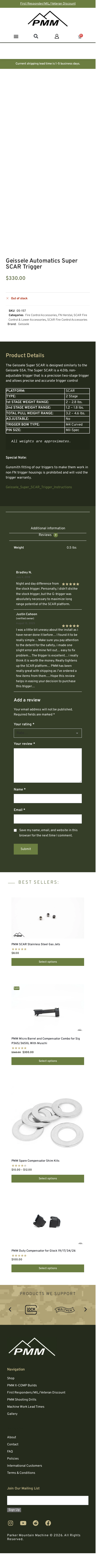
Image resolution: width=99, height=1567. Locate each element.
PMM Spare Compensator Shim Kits (35, 1161)
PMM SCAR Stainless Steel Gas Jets (35, 944)
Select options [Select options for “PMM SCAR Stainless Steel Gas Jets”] (48, 962)
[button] (16, 36)
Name (20, 790)
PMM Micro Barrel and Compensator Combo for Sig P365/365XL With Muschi (45, 1041)
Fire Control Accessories (41, 315)
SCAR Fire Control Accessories (67, 320)
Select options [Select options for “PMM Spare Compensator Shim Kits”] (48, 1178)
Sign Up (14, 1510)
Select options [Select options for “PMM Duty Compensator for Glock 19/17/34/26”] (48, 1268)
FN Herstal (65, 315)
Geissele (23, 324)
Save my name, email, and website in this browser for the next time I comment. (48, 832)
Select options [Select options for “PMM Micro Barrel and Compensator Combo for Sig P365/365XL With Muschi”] (48, 1061)
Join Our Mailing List (23, 1488)
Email (19, 810)
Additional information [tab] (48, 529)
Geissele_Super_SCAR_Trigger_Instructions (39, 487)
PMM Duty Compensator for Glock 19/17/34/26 (43, 1251)
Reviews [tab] (48, 535)
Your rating (24, 724)
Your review (24, 744)
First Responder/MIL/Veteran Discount (48, 4)
